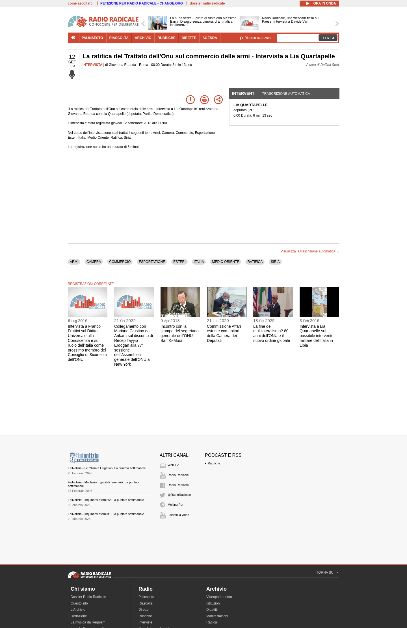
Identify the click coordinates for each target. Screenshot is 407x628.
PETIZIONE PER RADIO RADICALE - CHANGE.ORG (141, 3)
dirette (189, 38)
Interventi (244, 93)
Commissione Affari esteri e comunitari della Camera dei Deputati (224, 333)
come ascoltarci (81, 3)
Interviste (145, 622)
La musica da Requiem (88, 622)
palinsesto (92, 38)
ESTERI (179, 262)
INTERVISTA (92, 65)
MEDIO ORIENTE (225, 262)
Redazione (79, 616)
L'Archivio (78, 610)
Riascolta (145, 603)
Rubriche (214, 463)
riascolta (119, 38)
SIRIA (275, 262)
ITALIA (199, 262)
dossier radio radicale (207, 3)
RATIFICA (255, 262)
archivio (143, 38)
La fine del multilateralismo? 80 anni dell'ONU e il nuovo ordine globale (271, 333)
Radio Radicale (178, 475)
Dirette (143, 610)
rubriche (166, 38)
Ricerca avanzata (257, 38)
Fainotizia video (178, 514)
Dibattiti (212, 610)
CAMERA (93, 262)
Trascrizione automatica (286, 94)
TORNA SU (325, 573)
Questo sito (79, 603)
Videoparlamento (219, 597)
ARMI (74, 262)
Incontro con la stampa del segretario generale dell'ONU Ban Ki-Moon (180, 333)
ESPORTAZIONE (152, 262)
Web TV (173, 465)
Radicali (212, 622)
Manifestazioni (217, 616)
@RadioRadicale (179, 494)
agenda (209, 38)
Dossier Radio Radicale (88, 597)
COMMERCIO (120, 262)
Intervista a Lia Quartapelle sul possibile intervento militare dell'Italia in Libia (317, 336)
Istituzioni (213, 603)
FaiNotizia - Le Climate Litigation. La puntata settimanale (107, 468)
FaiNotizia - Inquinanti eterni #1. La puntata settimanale (106, 514)
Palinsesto (146, 597)
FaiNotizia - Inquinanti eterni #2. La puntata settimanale (106, 499)
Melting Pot (175, 504)
